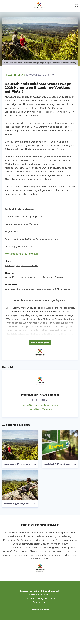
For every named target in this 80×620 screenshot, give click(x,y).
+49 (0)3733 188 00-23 (40, 409)
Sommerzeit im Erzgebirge (19, 289)
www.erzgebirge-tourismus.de (21, 254)
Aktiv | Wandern (65, 289)
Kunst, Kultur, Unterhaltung (20, 277)
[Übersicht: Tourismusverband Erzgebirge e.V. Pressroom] (39, 5)
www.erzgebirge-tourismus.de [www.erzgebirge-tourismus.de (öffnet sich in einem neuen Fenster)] (21, 265)
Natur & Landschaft (45, 289)
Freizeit (59, 277)
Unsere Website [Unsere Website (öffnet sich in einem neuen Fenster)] (40, 609)
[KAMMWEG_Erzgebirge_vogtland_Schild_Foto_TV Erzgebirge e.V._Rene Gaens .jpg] (60, 445)
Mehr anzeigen (40, 342)
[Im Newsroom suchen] (77, 6)
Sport (39, 277)
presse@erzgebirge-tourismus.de (40, 405)
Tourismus (48, 277)
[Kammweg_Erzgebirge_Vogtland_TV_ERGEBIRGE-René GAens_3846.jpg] (20, 445)
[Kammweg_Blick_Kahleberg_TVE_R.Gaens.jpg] (20, 485)
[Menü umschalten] (4, 6)
